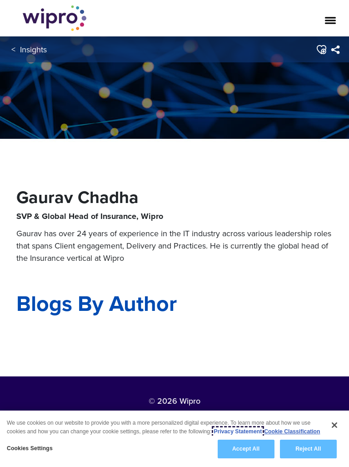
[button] (321, 49)
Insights (33, 49)
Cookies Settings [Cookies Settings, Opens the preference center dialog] (30, 449)
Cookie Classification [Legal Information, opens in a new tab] (292, 432)
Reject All (308, 450)
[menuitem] (335, 49)
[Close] (334, 426)
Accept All (245, 450)
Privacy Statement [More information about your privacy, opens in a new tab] (238, 432)
